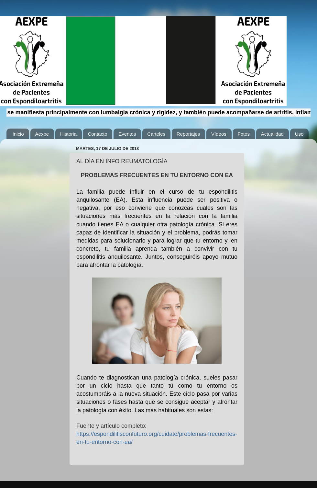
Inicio (18, 134)
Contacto (97, 134)
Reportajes (188, 134)
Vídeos (218, 134)
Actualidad (272, 134)
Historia (68, 134)
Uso (299, 134)
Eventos (127, 134)
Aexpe (42, 134)
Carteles (156, 134)
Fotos (244, 134)
